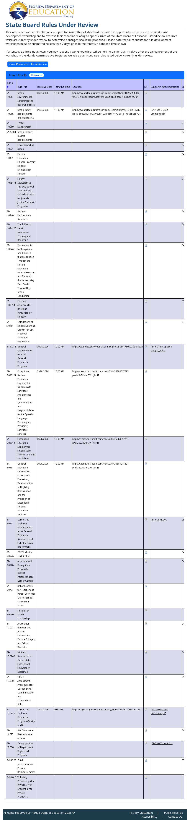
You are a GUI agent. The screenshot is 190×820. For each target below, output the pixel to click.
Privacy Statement (141, 812)
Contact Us (175, 816)
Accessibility (149, 816)
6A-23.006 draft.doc (162, 743)
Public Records (173, 812)
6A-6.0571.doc (159, 519)
